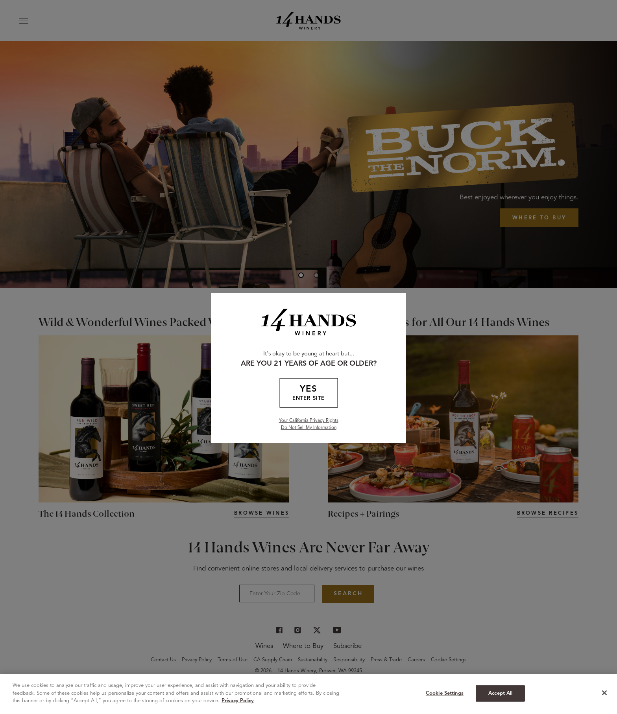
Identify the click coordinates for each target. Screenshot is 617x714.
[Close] (604, 692)
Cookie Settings (445, 693)
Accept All (500, 693)
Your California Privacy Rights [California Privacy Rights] (308, 420)
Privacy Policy (238, 700)
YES (308, 393)
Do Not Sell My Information (308, 427)
